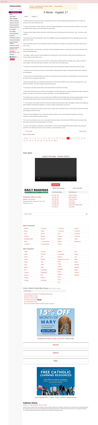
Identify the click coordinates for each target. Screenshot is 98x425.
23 (84, 138)
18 (70, 138)
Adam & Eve (72, 201)
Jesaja (59, 264)
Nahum (76, 262)
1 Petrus (60, 244)
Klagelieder (60, 269)
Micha (75, 259)
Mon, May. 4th (55, 199)
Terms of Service (43, 405)
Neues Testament (73, 199)
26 (30, 140)
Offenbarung (77, 241)
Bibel (56, 361)
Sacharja (76, 272)
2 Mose (26, 254)
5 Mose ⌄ (26, 16)
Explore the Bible (28, 296)
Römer (25, 241)
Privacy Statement (33, 405)
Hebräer (60, 238)
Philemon (60, 236)
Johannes (26, 236)
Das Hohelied (61, 254)
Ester (42, 267)
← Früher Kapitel (28, 131)
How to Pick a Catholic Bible (75, 204)
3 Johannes (77, 236)
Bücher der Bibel (73, 195)
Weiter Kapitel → (83, 131)
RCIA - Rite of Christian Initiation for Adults (34, 303)
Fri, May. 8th (55, 206)
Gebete (56, 353)
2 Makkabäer (44, 272)
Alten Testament (73, 197)
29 (38, 140)
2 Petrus (76, 228)
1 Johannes (77, 231)
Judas (75, 238)
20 (76, 138)
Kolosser (43, 238)
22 (81, 138)
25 (27, 140)
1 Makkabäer (44, 270)
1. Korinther (27, 244)
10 (48, 138)
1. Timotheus (61, 228)
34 (52, 140)
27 (32, 140)
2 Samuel (26, 275)
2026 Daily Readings (58, 188)
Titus (59, 233)
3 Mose (26, 256)
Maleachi (76, 275)
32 (46, 140)
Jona (75, 256)
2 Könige (26, 280)
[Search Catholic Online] (19, 9)
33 (49, 140)
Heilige (56, 345)
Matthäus (26, 228)
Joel (59, 282)
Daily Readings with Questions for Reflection (34, 294)
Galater (42, 231)
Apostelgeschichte (28, 238)
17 (68, 138)
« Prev (25, 138)
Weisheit (60, 256)
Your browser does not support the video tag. (56, 169)
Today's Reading (58, 6)
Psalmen (43, 277)
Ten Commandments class (30, 299)
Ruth (25, 270)
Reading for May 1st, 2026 (32, 197)
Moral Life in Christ (28, 297)
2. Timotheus (61, 231)
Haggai (76, 270)
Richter (25, 267)
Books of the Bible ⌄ (78, 188)
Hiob (42, 275)
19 (73, 138)
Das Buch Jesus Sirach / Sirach (63, 260)
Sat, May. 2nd (55, 195)
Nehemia (43, 259)
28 (35, 140)
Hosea (59, 279)
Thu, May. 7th (55, 204)
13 (57, 138)
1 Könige (26, 277)
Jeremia (59, 266)
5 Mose (26, 262)
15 (62, 138)
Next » (55, 140)
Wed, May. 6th (55, 203)
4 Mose (26, 259)
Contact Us (25, 405)
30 (41, 140)
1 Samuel (26, 272)
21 (79, 138)
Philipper (43, 236)
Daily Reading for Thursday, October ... (44, 6)
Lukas (25, 233)
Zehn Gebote (72, 203)
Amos (75, 251)
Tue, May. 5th (55, 201)
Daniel (59, 277)
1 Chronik (43, 251)
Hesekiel (60, 274)
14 (59, 138)
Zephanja (76, 267)
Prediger (60, 251)
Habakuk (76, 264)
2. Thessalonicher (45, 244)
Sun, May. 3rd (55, 197)
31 (43, 140)
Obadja (76, 254)
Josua (25, 264)
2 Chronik (43, 254)
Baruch (59, 271)
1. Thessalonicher (45, 241)
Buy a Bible (71, 206)
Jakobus (60, 241)
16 (65, 138)
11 (51, 138)
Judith (42, 264)
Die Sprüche (44, 280)
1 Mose (26, 251)
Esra (42, 256)
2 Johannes (77, 233)
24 (24, 140)
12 (54, 138)
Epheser (43, 233)
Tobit (42, 262)
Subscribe (12, 59)
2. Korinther (43, 228)
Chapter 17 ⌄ (35, 16)
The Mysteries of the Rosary (36, 7)
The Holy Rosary (28, 301)
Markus (26, 231)
